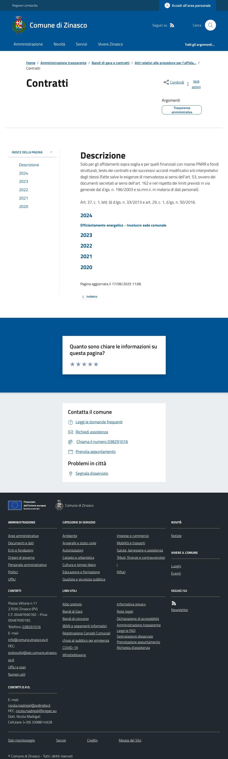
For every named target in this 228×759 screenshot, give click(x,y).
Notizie (176, 535)
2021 (86, 256)
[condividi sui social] (173, 82)
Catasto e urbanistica (78, 557)
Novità (59, 44)
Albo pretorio (72, 604)
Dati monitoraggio (21, 740)
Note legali (125, 611)
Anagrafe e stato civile (79, 543)
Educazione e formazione (81, 572)
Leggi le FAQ (126, 630)
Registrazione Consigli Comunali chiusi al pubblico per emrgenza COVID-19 (86, 640)
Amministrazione (28, 44)
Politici (13, 572)
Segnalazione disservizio (135, 636)
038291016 (31, 626)
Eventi (176, 573)
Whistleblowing (74, 655)
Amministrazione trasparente (63, 62)
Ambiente (69, 535)
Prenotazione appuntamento (138, 642)
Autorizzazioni (72, 550)
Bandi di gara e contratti (111, 62)
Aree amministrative (23, 535)
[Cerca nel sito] (208, 25)
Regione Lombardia (25, 5)
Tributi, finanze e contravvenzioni (141, 561)
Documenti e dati (21, 543)
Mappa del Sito (130, 740)
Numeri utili (16, 674)
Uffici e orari (17, 667)
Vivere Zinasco (110, 44)
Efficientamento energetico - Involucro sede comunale (123, 225)
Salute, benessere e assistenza (140, 550)
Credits (92, 740)
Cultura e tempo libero (79, 564)
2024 (86, 215)
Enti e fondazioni (20, 550)
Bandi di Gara (72, 611)
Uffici (12, 579)
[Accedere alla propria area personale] (187, 5)
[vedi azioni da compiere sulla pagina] (194, 84)
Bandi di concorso (75, 618)
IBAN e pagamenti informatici (84, 626)
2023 (86, 235)
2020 (86, 267)
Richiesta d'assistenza (133, 647)
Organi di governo (21, 557)
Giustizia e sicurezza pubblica (83, 579)
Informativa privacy (131, 604)
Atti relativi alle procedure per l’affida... (165, 62)
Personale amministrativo (27, 564)
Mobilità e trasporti (131, 543)
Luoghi (176, 566)
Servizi (81, 44)
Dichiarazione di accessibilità (138, 618)
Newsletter (179, 609)
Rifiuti (121, 572)
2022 (86, 245)
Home (30, 62)
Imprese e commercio (133, 535)
